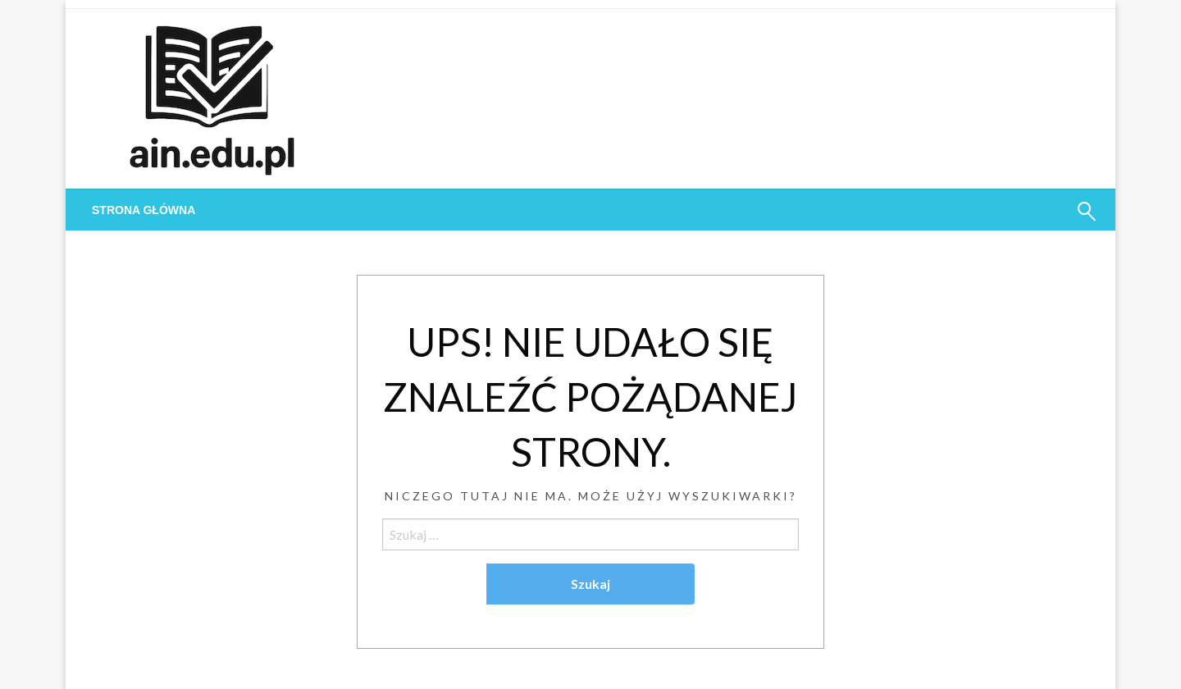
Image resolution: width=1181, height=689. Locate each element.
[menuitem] (143, 209)
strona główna (143, 210)
